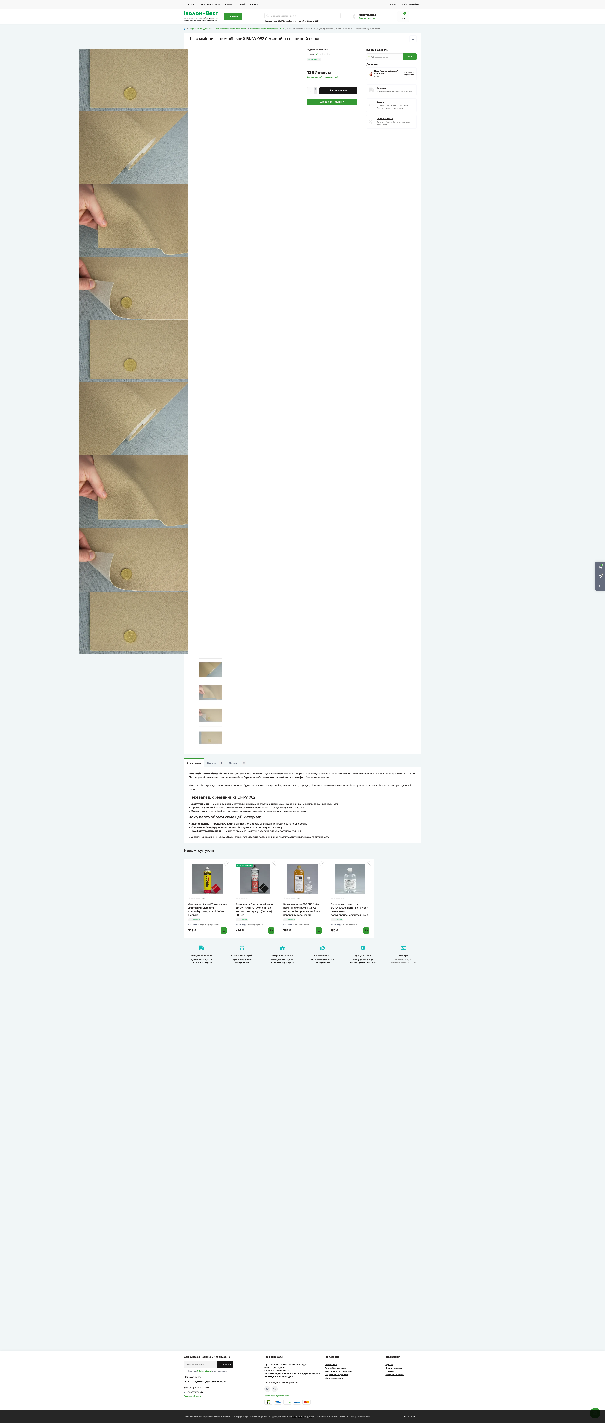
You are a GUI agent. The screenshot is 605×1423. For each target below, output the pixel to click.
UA (389, 4)
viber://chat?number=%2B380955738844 (274, 1389)
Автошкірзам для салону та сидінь (230, 29)
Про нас (190, 4)
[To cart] (224, 930)
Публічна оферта (204, 1371)
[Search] (267, 16)
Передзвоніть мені (192, 1396)
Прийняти (410, 1416)
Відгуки (253, 4)
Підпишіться (225, 1364)
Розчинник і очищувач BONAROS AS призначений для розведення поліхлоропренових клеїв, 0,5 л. (350, 909)
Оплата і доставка (210, 4)
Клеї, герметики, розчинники (338, 1371)
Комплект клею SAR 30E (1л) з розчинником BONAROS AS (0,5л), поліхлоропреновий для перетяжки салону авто (302, 909)
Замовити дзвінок (367, 18)
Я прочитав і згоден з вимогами (207, 1371)
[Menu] (233, 16)
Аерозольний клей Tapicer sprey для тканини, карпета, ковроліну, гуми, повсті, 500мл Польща (207, 909)
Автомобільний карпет (336, 1368)
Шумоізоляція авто (334, 1378)
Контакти (230, 4)
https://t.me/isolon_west (267, 1389)
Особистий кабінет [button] (410, 4)
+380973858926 (367, 15)
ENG (394, 4)
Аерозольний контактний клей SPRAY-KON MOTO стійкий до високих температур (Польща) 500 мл (255, 909)
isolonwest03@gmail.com (276, 1396)
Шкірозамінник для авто (200, 29)
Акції (242, 4)
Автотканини (331, 1365)
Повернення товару (394, 1375)
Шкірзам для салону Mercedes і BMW (267, 29)
